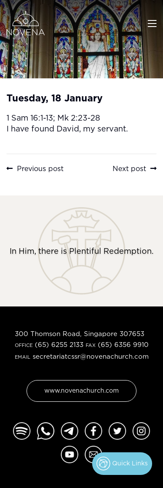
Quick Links (122, 464)
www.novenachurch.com (81, 390)
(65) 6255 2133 (59, 344)
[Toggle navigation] (152, 22)
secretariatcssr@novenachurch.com (91, 356)
